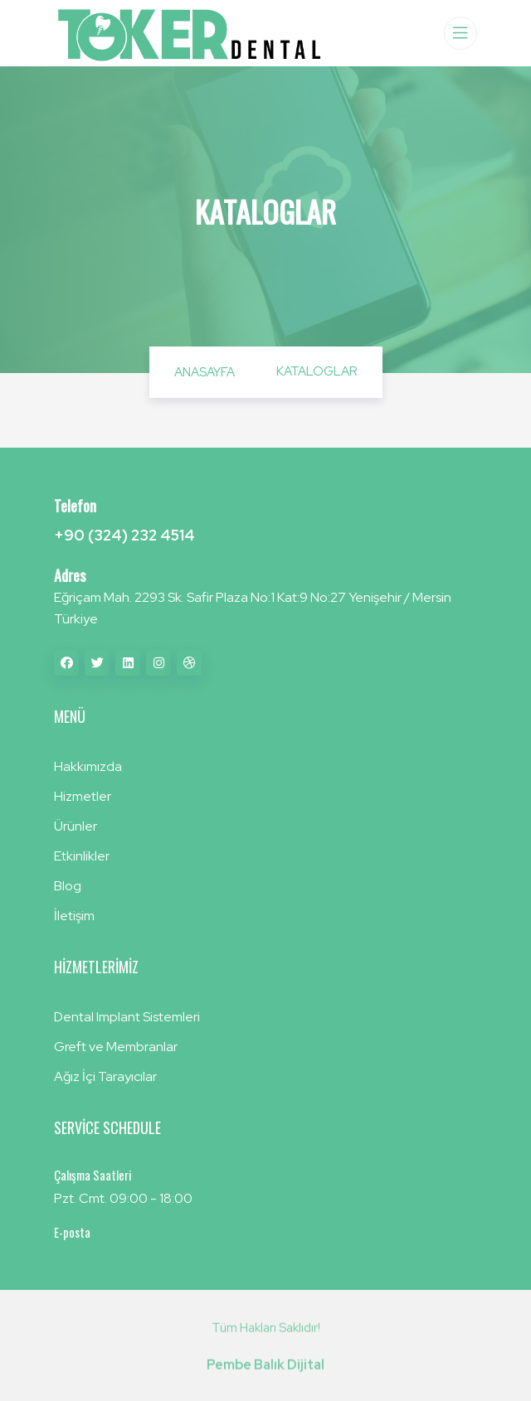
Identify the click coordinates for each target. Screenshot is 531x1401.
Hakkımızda (88, 766)
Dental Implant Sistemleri (127, 1016)
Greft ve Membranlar (116, 1046)
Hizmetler (82, 796)
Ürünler (75, 826)
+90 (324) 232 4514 (124, 535)
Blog (67, 885)
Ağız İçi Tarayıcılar (105, 1076)
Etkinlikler (82, 856)
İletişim (74, 915)
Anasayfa (204, 372)
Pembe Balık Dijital (265, 1369)
